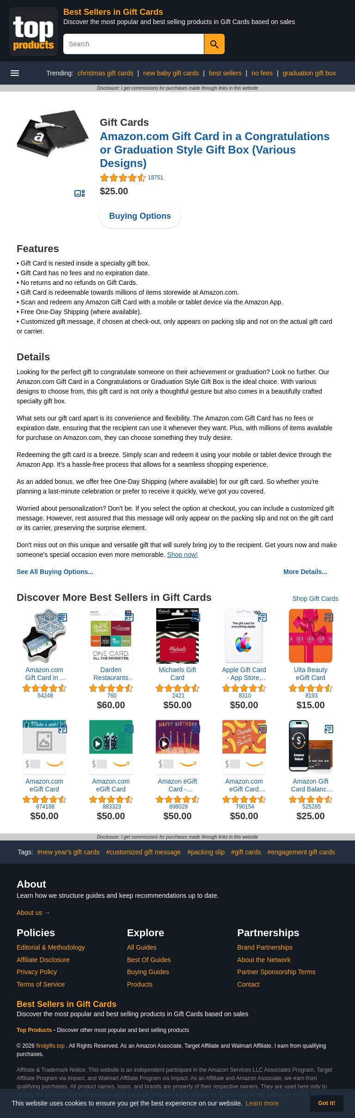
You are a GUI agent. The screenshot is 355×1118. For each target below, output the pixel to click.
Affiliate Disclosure (43, 960)
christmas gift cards (106, 73)
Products (140, 984)
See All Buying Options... (55, 571)
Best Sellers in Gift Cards (113, 12)
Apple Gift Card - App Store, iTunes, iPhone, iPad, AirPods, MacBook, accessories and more (244, 674)
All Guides (142, 947)
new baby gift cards (171, 73)
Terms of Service (41, 984)
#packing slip (206, 852)
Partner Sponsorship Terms (276, 972)
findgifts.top (50, 1046)
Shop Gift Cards (315, 598)
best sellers (225, 73)
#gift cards (246, 852)
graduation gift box (309, 73)
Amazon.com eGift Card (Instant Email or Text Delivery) (244, 785)
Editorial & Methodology (51, 947)
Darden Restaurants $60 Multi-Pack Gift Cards (111, 674)
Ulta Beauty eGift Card (310, 673)
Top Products (35, 1030)
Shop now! (182, 554)
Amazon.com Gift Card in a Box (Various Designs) (44, 674)
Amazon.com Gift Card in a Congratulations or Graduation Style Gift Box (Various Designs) (215, 149)
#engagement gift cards (301, 852)
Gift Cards (124, 122)
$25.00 (114, 191)
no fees (262, 73)
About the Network (263, 960)
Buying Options (140, 216)
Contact (248, 984)
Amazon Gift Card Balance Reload (311, 785)
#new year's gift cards (68, 852)
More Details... (305, 571)
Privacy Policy (37, 972)
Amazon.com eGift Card (44, 785)
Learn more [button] (262, 1103)
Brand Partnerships (265, 947)
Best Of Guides (149, 960)
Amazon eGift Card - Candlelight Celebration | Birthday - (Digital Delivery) (177, 785)
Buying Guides (148, 972)
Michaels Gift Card (177, 673)
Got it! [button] (326, 1103)
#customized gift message (143, 852)
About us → (33, 912)
